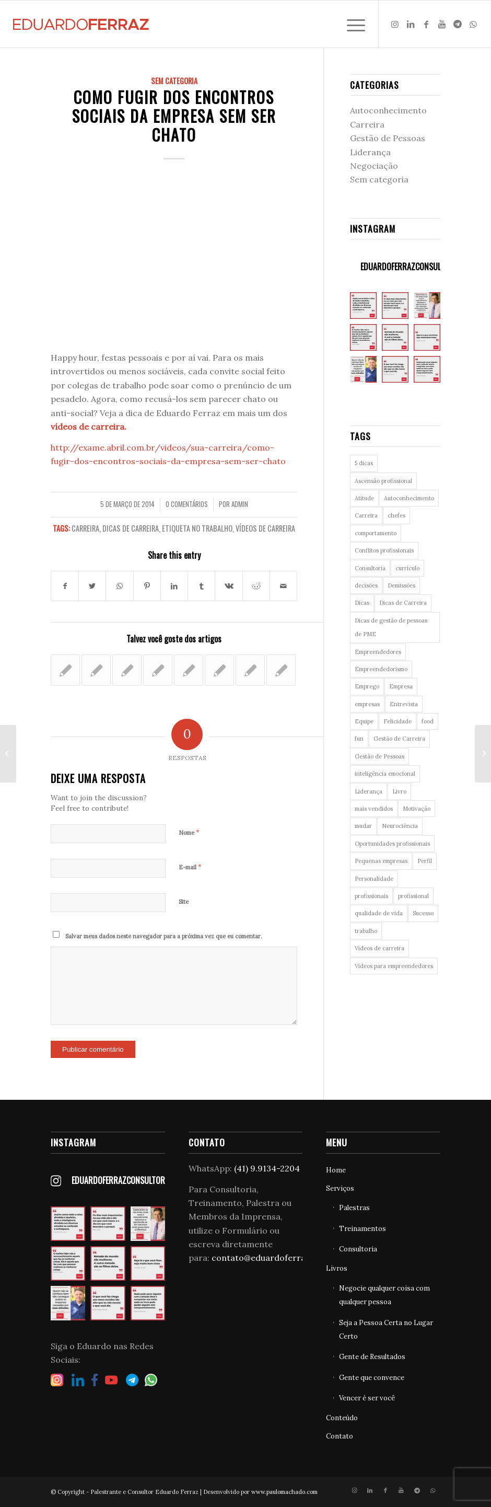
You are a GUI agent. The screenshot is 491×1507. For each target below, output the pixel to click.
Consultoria (358, 1249)
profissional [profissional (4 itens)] (413, 896)
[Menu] (350, 24)
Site (184, 901)
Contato (339, 1436)
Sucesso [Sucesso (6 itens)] (423, 913)
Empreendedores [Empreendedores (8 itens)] (378, 651)
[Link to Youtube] (442, 24)
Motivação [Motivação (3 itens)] (416, 808)
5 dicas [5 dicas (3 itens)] (364, 463)
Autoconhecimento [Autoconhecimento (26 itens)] (409, 498)
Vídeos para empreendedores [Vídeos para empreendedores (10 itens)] (394, 966)
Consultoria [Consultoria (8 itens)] (370, 568)
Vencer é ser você (367, 1398)
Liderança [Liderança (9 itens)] (368, 791)
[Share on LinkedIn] (174, 586)
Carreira (85, 528)
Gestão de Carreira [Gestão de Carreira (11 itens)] (399, 738)
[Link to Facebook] (426, 24)
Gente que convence (371, 1377)
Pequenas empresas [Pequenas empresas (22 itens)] (381, 861)
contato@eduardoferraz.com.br (276, 1257)
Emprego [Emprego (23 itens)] (367, 686)
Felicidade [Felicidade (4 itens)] (397, 721)
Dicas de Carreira (130, 528)
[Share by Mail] (283, 586)
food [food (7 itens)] (428, 721)
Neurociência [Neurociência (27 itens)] (400, 826)
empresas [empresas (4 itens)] (367, 704)
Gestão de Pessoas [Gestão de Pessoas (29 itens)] (379, 756)
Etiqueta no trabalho (197, 528)
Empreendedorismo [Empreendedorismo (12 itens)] (381, 669)
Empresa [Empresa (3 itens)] (401, 686)
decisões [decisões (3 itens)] (366, 585)
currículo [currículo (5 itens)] (407, 568)
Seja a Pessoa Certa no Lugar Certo (386, 1329)
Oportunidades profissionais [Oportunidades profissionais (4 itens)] (392, 843)
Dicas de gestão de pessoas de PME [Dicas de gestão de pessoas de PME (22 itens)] (391, 627)
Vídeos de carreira (265, 528)
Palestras (354, 1207)
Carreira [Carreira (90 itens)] (366, 515)
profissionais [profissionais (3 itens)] (371, 896)
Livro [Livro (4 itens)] (399, 791)
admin (239, 504)
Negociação (374, 165)
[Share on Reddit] (256, 586)
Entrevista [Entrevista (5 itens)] (404, 704)
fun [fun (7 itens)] (359, 738)
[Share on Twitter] (92, 586)
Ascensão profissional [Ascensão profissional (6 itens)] (383, 481)
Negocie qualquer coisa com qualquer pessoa (384, 1295)
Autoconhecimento (388, 110)
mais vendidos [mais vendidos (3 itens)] (374, 808)
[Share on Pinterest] (147, 586)
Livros (336, 1268)
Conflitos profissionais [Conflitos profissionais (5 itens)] (384, 550)
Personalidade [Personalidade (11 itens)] (374, 878)
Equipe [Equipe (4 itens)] (364, 721)
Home (336, 1170)
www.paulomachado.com (284, 1492)
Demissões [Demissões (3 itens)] (401, 585)
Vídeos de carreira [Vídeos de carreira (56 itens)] (379, 948)
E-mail (190, 866)
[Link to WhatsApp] (473, 24)
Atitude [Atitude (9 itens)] (364, 498)
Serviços (340, 1188)
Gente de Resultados (372, 1356)
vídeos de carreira (87, 426)
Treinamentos (362, 1228)
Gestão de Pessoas (387, 138)
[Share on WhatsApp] (119, 586)
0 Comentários (187, 504)
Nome (189, 832)
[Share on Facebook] (64, 586)
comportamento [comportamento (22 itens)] (375, 533)
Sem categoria (174, 80)
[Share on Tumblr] (201, 586)
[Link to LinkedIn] (410, 24)
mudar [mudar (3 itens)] (363, 826)
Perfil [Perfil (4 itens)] (424, 861)
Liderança (370, 152)
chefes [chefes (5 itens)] (396, 515)
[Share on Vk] (228, 586)
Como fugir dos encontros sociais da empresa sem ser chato (174, 115)
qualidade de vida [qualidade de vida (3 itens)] (379, 913)
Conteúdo (342, 1417)
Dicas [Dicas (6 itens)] (362, 602)
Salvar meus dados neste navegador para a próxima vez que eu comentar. (163, 936)
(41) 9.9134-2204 (267, 1168)
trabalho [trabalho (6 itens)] (366, 931)
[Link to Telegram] (457, 24)
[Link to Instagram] (395, 24)
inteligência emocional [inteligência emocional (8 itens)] (385, 773)
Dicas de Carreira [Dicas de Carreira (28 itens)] (403, 602)
